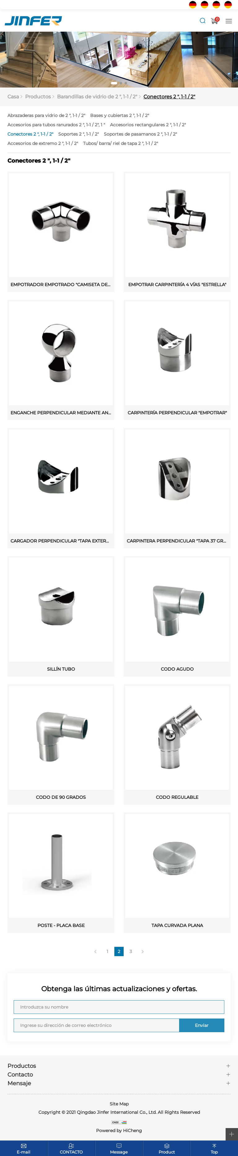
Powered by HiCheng (119, 1131)
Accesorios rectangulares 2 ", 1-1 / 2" (148, 125)
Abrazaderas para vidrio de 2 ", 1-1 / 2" (46, 116)
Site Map (119, 1104)
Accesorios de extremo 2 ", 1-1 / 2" (42, 143)
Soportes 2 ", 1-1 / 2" (78, 134)
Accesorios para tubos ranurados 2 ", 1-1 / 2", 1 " (56, 125)
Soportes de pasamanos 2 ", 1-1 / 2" (140, 134)
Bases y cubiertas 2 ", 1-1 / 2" (119, 116)
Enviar (201, 1025)
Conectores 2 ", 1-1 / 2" (169, 97)
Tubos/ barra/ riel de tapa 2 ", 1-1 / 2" (120, 143)
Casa (13, 97)
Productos (38, 97)
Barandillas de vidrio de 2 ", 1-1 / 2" (97, 97)
